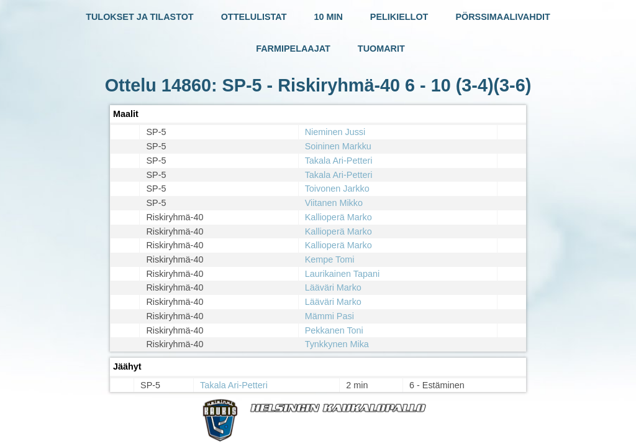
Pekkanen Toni (334, 330)
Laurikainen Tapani (342, 274)
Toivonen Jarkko (337, 189)
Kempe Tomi (330, 259)
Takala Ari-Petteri (339, 161)
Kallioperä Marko (338, 217)
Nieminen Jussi (335, 132)
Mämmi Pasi (329, 316)
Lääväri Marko (333, 287)
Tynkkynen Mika (337, 344)
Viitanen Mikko (334, 203)
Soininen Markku (338, 146)
